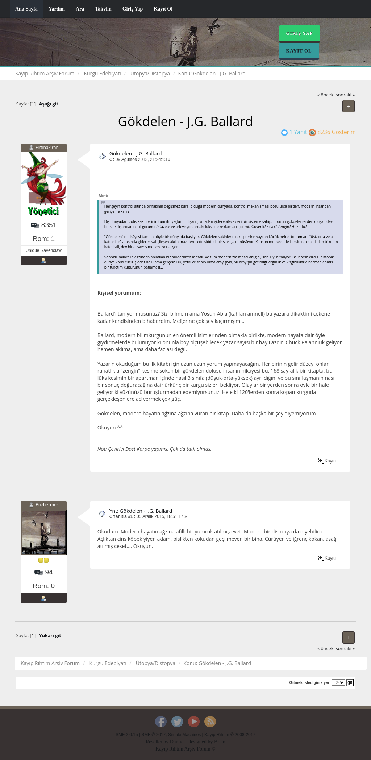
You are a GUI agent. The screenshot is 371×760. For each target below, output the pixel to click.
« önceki (326, 95)
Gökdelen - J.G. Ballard (135, 153)
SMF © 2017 (153, 734)
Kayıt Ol (163, 9)
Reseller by (158, 741)
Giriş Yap (132, 9)
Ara (80, 9)
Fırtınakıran (47, 147)
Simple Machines (184, 734)
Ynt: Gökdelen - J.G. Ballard (140, 510)
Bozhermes (47, 505)
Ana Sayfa (26, 9)
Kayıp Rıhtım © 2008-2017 (229, 734)
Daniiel (177, 741)
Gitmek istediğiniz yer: (310, 682)
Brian (219, 741)
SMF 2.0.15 (127, 734)
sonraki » (345, 95)
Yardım (57, 9)
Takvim (103, 9)
